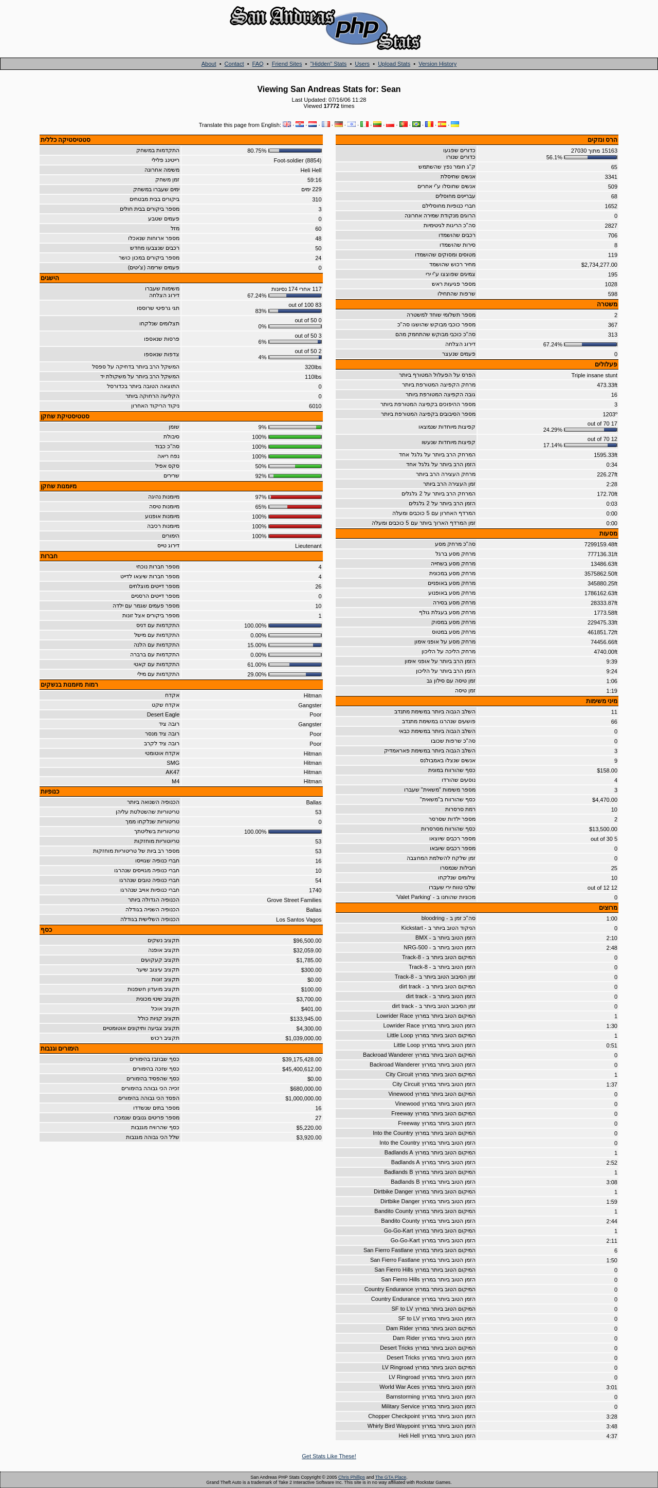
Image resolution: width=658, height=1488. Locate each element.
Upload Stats (394, 64)
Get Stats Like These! (329, 1456)
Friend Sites (287, 64)
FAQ (258, 64)
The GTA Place (390, 1477)
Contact (234, 64)
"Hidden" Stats (328, 64)
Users (362, 64)
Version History (437, 64)
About (209, 64)
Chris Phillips (351, 1477)
